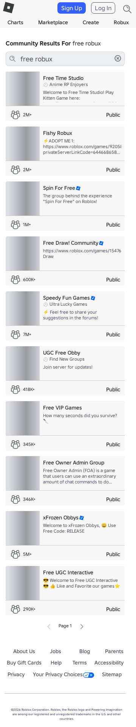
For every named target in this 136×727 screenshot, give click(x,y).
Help (56, 662)
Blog (84, 651)
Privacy (16, 674)
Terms (80, 662)
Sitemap (112, 674)
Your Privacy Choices (63, 674)
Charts (15, 22)
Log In (103, 8)
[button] (118, 58)
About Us (24, 651)
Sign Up (71, 8)
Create (91, 22)
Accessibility (109, 662)
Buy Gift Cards (24, 662)
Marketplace (53, 22)
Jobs (55, 651)
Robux (121, 22)
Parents (114, 651)
